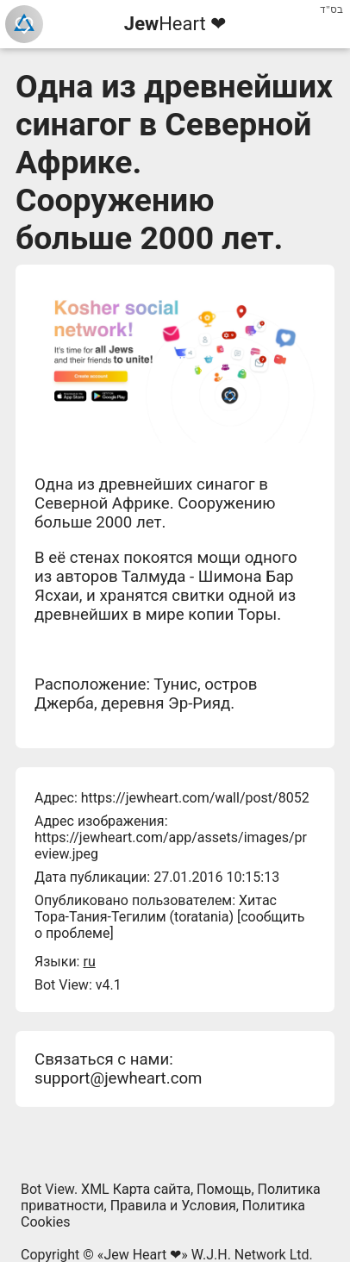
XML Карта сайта (136, 1189)
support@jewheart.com (118, 1078)
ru (89, 961)
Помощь (224, 1189)
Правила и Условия (173, 1205)
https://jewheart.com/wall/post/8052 (195, 798)
